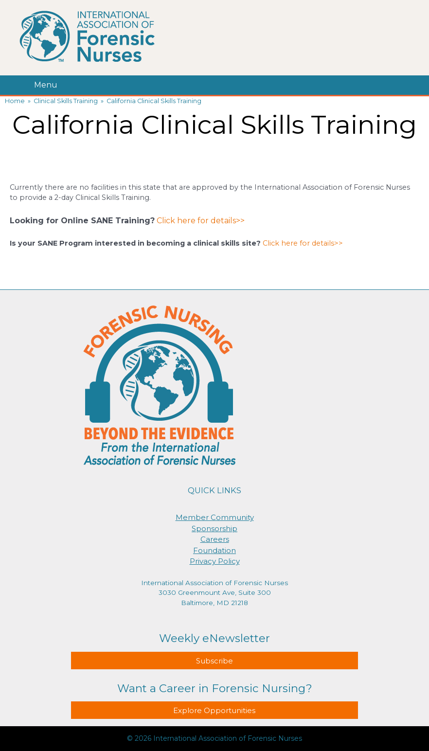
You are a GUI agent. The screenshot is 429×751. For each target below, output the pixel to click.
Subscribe (214, 660)
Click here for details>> (201, 220)
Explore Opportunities (214, 710)
